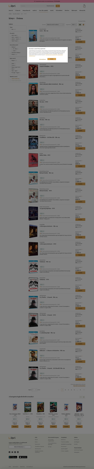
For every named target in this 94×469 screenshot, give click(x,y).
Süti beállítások (42, 59)
